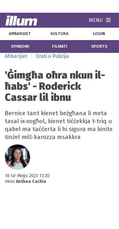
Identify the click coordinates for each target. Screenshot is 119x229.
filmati (59, 46)
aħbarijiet (20, 33)
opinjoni (20, 46)
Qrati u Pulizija (52, 56)
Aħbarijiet (16, 56)
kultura (59, 33)
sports (99, 46)
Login (99, 33)
